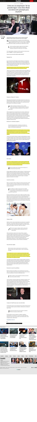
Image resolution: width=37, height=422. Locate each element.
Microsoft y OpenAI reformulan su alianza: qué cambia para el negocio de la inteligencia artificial (23, 349)
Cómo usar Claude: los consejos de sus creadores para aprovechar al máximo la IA (23, 336)
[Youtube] (35, 367)
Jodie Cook (21, 3)
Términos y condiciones (17, 367)
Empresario (16, 323)
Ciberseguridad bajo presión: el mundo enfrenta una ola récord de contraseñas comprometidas (4, 336)
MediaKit (1, 367)
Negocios (20, 323)
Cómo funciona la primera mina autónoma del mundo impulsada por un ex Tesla (32, 349)
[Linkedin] (36, 367)
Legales (22, 367)
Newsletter (4, 367)
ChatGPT (8, 323)
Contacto (6, 367)
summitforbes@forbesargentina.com (5, 363)
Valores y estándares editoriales (11, 367)
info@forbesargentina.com (4, 362)
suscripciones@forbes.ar (5, 364)
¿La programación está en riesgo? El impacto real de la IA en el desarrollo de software (13, 349)
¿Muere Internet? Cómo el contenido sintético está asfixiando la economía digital (14, 336)
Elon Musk (12, 323)
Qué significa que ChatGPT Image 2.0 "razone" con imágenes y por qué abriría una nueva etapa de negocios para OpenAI (32, 337)
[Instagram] (34, 367)
